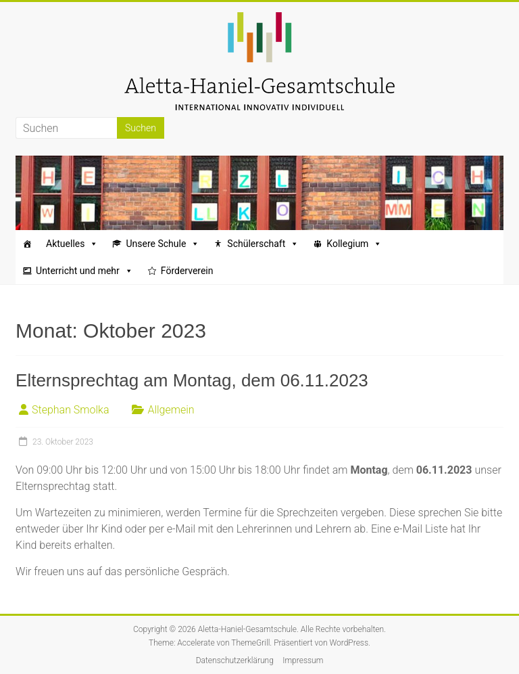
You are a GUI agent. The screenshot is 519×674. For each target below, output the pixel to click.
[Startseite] (27, 243)
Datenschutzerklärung (235, 660)
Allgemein (170, 409)
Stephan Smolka (70, 409)
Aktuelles (72, 243)
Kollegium (354, 243)
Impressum (302, 660)
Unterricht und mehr (84, 270)
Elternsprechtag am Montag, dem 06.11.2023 (192, 380)
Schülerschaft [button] (263, 243)
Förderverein (187, 270)
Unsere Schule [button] (162, 243)
